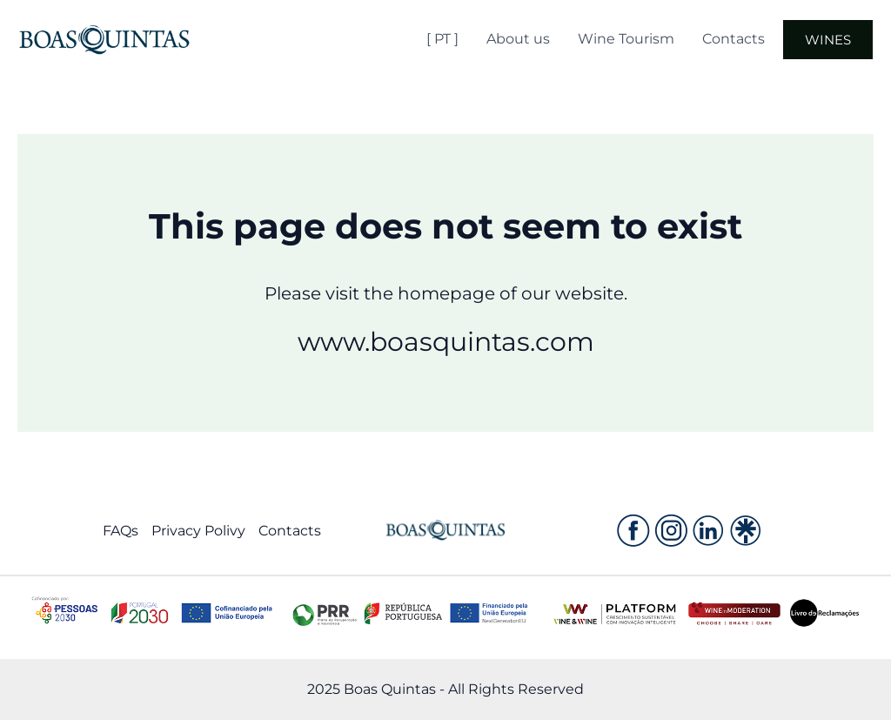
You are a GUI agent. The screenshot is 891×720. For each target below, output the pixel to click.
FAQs (120, 530)
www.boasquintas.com (446, 342)
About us (518, 38)
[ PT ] (442, 38)
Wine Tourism (626, 38)
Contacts (733, 38)
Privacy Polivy (198, 530)
